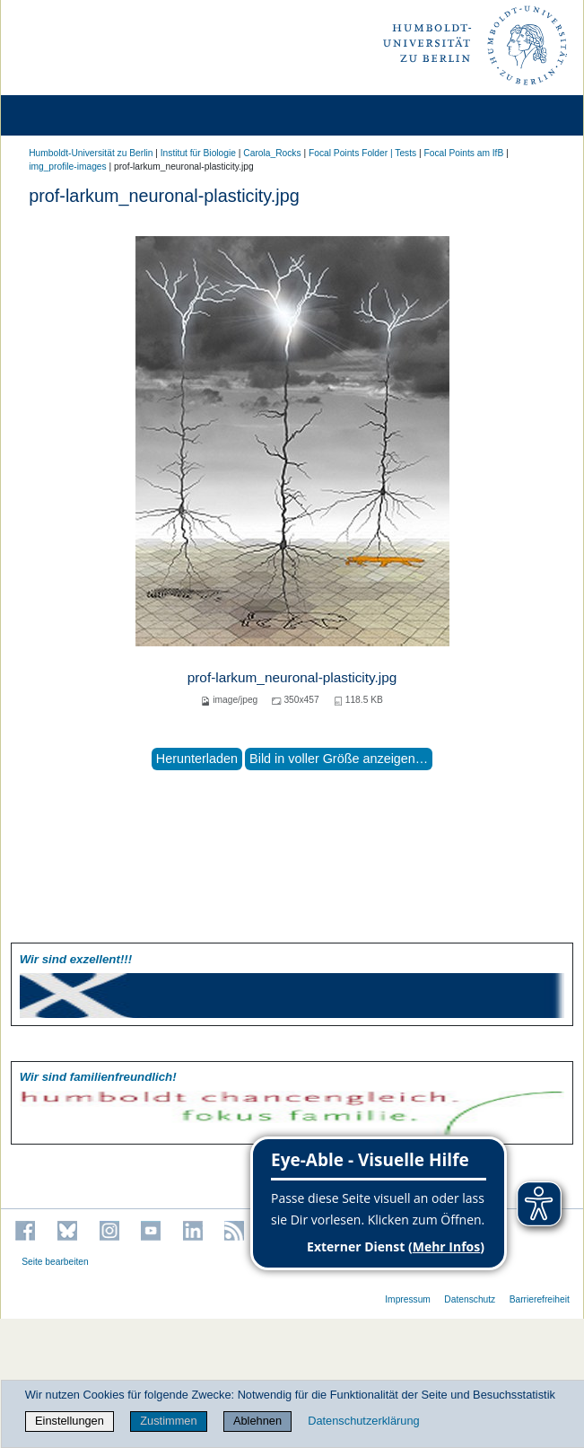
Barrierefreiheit (540, 1299)
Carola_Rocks (272, 153)
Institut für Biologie (198, 153)
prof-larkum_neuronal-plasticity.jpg (292, 677)
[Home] (64, 115)
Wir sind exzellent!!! (76, 959)
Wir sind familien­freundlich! (98, 1077)
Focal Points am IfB (464, 153)
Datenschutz (469, 1299)
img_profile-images (67, 166)
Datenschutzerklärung (363, 1420)
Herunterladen (197, 758)
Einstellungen (69, 1420)
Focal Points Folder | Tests (362, 153)
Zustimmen (168, 1420)
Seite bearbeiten (55, 1262)
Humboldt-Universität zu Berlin (91, 153)
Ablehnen (257, 1420)
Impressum (408, 1299)
